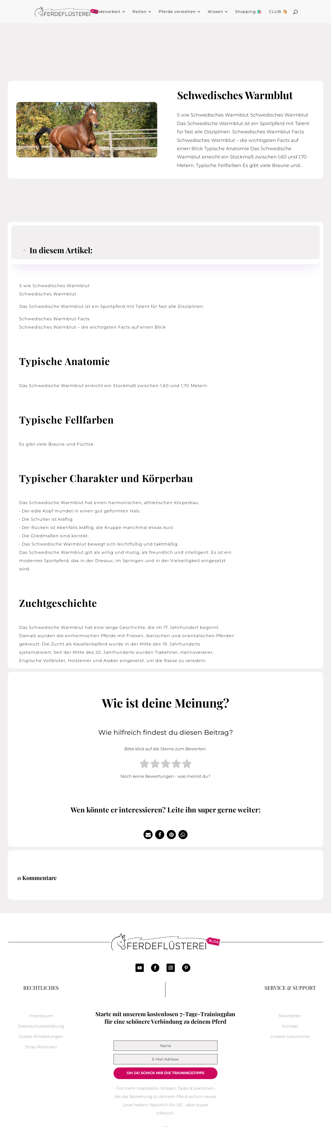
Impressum (41, 1015)
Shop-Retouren (41, 1046)
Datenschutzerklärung (41, 1026)
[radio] (144, 764)
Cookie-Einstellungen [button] (41, 1036)
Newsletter (290, 1015)
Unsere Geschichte (290, 1036)
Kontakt (290, 1026)
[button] (148, 834)
